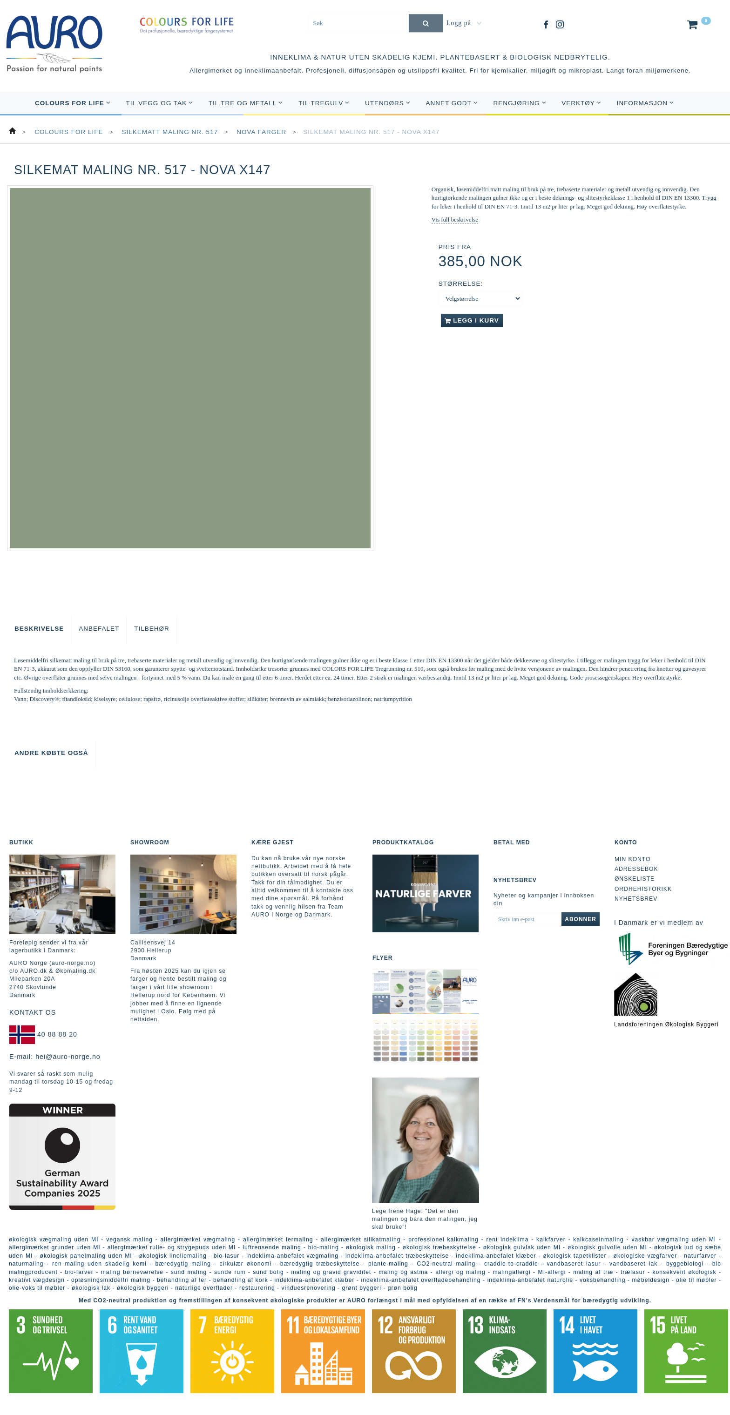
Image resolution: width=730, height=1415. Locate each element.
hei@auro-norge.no (68, 1056)
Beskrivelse (39, 628)
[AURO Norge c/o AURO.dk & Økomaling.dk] (54, 37)
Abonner (580, 919)
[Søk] (426, 23)
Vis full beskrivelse (455, 219)
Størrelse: (461, 283)
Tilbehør (151, 628)
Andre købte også (51, 752)
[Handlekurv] (698, 26)
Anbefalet (99, 628)
